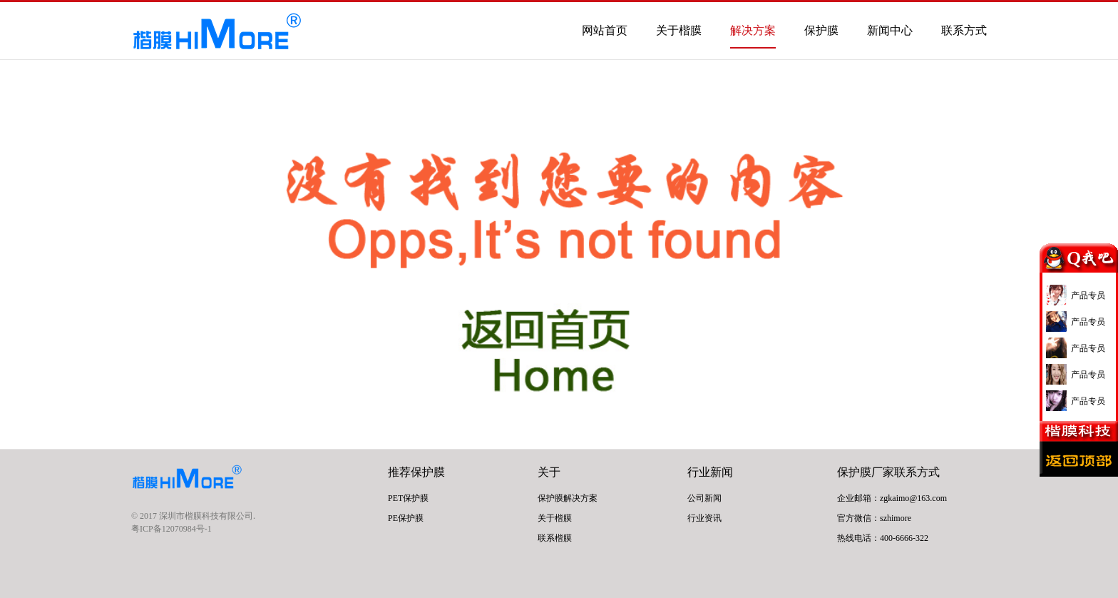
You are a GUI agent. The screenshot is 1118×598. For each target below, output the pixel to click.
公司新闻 (704, 498)
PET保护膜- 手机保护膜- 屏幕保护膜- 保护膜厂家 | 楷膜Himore (216, 32)
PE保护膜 (406, 518)
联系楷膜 (555, 538)
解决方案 (753, 30)
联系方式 (964, 30)
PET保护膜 (408, 498)
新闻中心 (890, 30)
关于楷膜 (679, 30)
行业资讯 (704, 518)
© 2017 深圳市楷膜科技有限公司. (193, 516)
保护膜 (821, 30)
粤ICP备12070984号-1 (171, 529)
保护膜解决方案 (568, 498)
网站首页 (604, 30)
